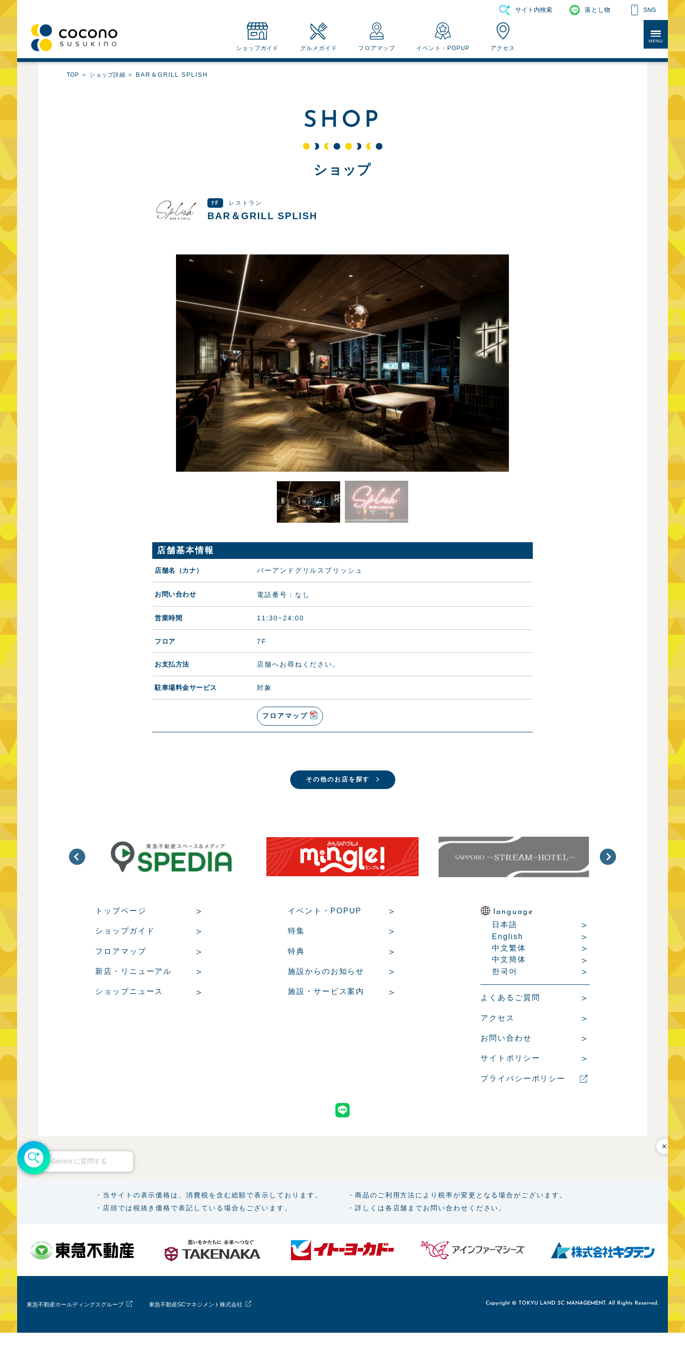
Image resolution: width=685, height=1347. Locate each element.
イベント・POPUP (325, 918)
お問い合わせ (506, 1045)
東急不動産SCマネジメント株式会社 (244, 1318)
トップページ (121, 918)
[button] (77, 863)
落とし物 (597, 9)
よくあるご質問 (510, 1005)
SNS (649, 9)
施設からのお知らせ (326, 978)
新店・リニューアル (133, 978)
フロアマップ (121, 958)
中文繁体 (509, 955)
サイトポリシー (510, 1065)
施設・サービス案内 (326, 998)
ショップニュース (129, 998)
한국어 (505, 978)
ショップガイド (125, 938)
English (507, 944)
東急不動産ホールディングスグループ (91, 1318)
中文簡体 (509, 966)
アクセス (497, 1025)
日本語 (505, 932)
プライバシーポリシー (523, 1086)
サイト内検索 (533, 9)
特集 (296, 938)
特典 (296, 958)
